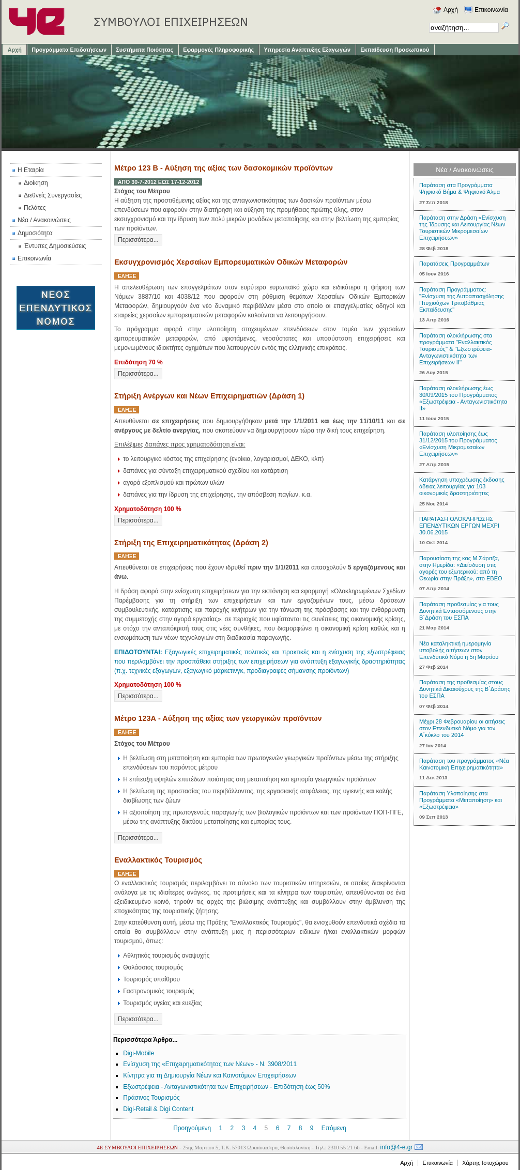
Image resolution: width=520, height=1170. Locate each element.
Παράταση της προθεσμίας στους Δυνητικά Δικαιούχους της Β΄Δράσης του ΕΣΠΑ (464, 689)
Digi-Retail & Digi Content (158, 1109)
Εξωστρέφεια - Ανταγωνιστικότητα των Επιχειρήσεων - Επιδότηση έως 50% (226, 1086)
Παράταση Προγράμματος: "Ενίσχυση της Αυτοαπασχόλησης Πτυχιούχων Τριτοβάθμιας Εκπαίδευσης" (461, 299)
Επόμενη (334, 1128)
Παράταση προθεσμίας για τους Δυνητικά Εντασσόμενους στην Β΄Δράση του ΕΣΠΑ (459, 611)
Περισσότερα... (138, 239)
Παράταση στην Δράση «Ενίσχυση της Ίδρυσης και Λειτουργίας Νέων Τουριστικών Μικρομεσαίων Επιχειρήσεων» (462, 227)
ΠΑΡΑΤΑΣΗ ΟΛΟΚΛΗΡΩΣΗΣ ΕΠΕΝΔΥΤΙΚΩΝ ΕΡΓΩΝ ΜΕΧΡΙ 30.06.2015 (459, 525)
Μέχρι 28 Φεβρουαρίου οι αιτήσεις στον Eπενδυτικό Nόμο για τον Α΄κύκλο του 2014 (462, 728)
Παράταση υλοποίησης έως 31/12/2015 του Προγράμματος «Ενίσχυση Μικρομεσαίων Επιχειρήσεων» (458, 443)
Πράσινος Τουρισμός (151, 1097)
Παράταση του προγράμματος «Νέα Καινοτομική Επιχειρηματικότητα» (464, 764)
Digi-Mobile (138, 1053)
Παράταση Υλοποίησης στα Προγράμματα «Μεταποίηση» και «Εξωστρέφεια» (460, 800)
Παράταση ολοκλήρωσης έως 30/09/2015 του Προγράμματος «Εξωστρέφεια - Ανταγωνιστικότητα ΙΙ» (463, 398)
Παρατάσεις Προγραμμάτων (454, 263)
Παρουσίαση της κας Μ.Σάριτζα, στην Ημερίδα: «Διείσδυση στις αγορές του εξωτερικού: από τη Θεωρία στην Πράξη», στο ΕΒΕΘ (460, 568)
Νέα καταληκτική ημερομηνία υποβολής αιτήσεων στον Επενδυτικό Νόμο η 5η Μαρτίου (458, 650)
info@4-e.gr (396, 1147)
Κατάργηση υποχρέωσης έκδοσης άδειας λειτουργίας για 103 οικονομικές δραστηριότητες (461, 486)
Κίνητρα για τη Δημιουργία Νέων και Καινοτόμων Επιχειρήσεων (209, 1075)
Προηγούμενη (192, 1128)
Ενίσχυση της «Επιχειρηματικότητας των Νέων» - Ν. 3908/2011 (210, 1064)
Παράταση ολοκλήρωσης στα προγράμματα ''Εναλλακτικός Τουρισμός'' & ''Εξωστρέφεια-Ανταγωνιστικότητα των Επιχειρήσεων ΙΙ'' (455, 348)
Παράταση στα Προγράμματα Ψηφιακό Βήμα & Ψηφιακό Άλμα (459, 188)
